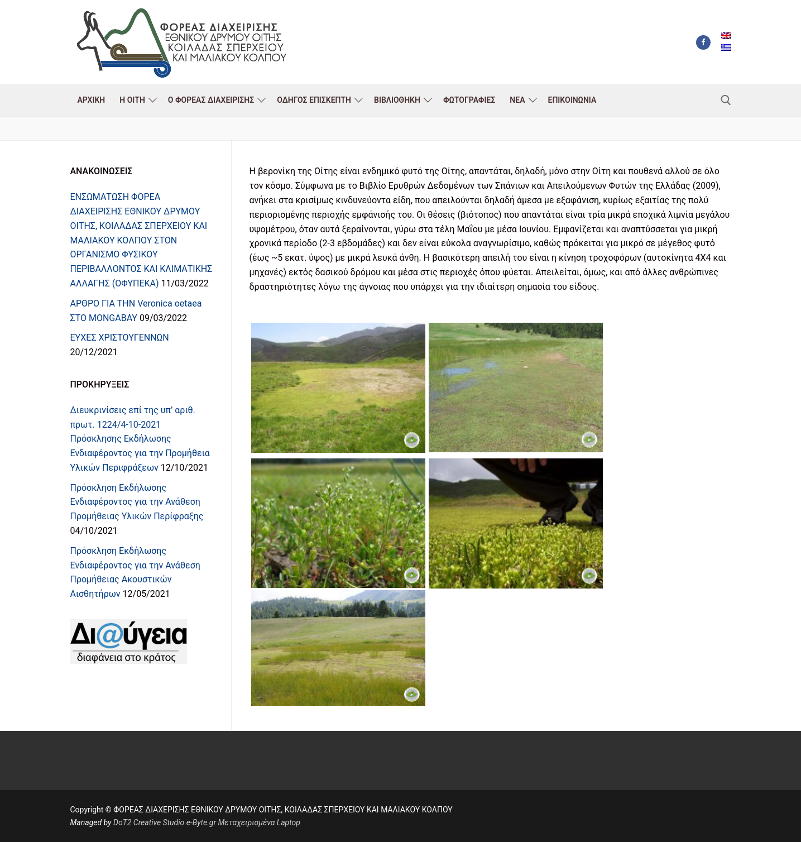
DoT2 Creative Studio (148, 822)
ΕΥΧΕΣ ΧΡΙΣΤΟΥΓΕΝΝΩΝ (119, 337)
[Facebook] (703, 42)
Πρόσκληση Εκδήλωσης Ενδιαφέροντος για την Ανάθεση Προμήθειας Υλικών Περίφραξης (137, 502)
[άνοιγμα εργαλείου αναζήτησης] (726, 100)
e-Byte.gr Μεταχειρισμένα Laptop (243, 822)
